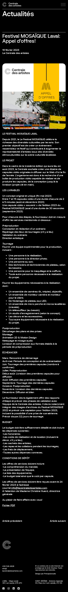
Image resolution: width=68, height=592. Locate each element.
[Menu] (63, 5)
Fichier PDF (8, 505)
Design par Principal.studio (45, 574)
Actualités (18, 14)
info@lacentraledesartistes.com (29, 487)
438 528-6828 (8, 566)
